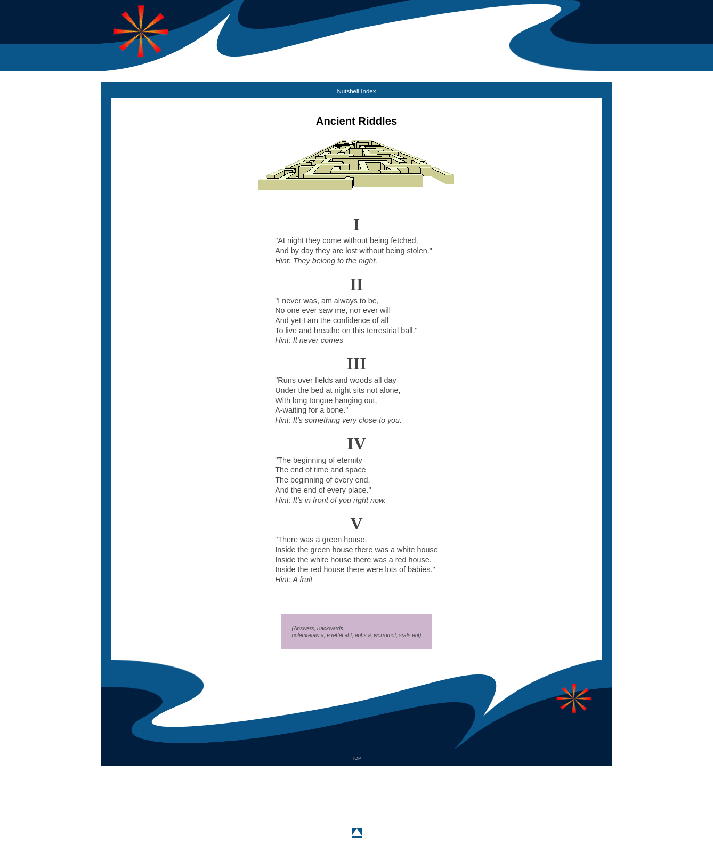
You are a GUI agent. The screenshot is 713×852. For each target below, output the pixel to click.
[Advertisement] (356, 790)
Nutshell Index (356, 91)
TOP (356, 758)
